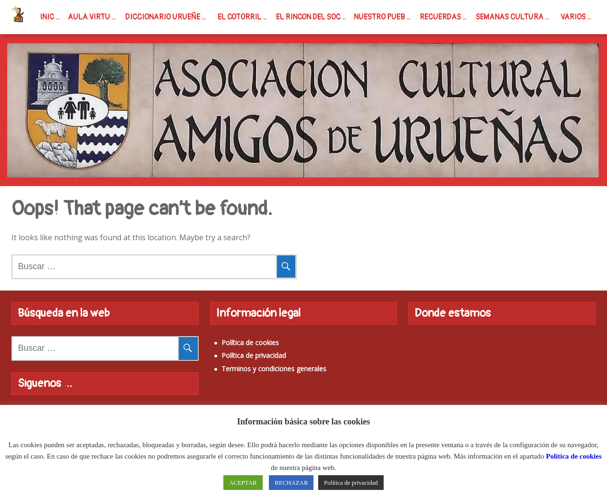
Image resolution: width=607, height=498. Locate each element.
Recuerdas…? (445, 17)
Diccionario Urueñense (169, 17)
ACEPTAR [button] (243, 482)
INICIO (50, 17)
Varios (573, 17)
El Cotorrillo (244, 17)
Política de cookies (250, 342)
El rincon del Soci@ (312, 17)
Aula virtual (94, 17)
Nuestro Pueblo (384, 17)
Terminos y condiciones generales (273, 368)
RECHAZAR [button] (291, 482)
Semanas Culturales (516, 17)
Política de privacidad (253, 355)
